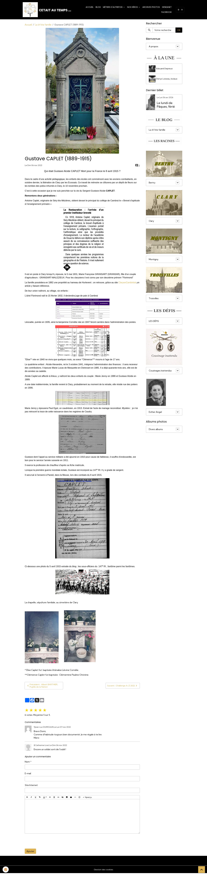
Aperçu (87, 799)
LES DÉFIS (154, 322)
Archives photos (151, 7)
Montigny (153, 260)
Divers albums (156, 430)
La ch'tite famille (43, 26)
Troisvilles (154, 299)
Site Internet (31, 786)
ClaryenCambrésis (127, 284)
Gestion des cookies (103, 871)
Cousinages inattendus (160, 372)
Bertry (152, 184)
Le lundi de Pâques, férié (166, 106)
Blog (98, 7)
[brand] (47, 10)
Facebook (166, 12)
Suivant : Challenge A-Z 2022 (121, 687)
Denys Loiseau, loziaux (164, 80)
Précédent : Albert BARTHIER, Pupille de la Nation (43, 687)
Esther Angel (155, 413)
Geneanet (167, 7)
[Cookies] (6, 869)
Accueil (89, 7)
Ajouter (30, 853)
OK (178, 31)
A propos (153, 47)
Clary (151, 222)
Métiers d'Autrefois (113, 7)
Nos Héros (132, 7)
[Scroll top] (201, 869)
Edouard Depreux (161, 70)
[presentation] (45, 843)
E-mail (28, 775)
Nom (27, 763)
